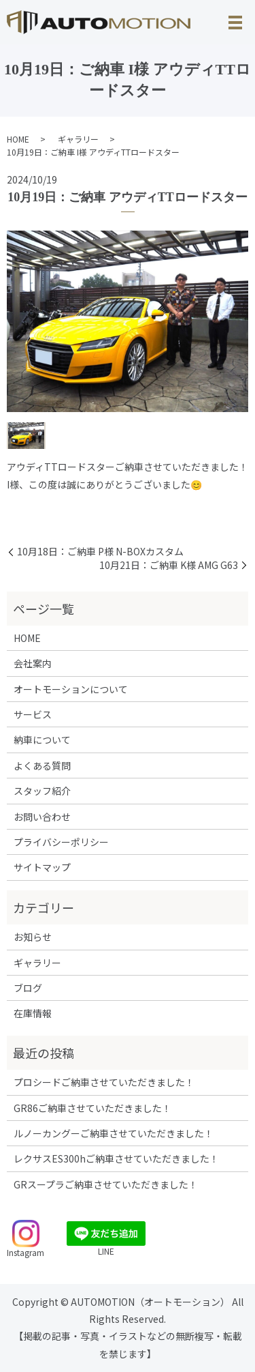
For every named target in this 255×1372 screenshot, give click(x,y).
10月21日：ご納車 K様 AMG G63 (168, 565)
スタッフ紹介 (42, 791)
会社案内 (33, 663)
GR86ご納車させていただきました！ (92, 1108)
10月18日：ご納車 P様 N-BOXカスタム (100, 551)
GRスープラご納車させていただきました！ (106, 1184)
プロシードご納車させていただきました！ (104, 1082)
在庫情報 (33, 1013)
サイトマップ (42, 867)
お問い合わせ (42, 816)
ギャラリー (78, 139)
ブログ (28, 988)
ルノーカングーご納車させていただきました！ (114, 1133)
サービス (33, 714)
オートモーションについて (71, 689)
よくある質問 (42, 765)
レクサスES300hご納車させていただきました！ (116, 1158)
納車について (42, 739)
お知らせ (33, 937)
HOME (18, 139)
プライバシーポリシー (61, 842)
